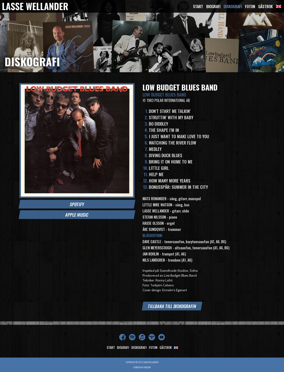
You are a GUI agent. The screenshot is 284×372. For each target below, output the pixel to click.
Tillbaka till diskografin (172, 306)
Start (198, 6)
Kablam (147, 367)
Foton (250, 6)
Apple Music (77, 214)
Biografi (213, 6)
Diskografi (233, 6)
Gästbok (265, 6)
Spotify (77, 204)
